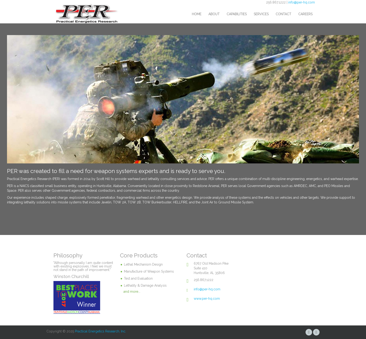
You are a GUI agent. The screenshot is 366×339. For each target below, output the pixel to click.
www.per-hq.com (207, 298)
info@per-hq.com (301, 2)
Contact (283, 14)
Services (261, 14)
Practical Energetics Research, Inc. (100, 331)
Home (196, 14)
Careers (305, 14)
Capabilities (237, 14)
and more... (131, 291)
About (214, 14)
